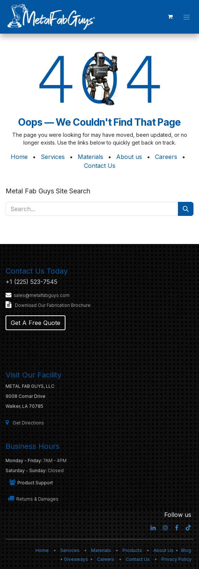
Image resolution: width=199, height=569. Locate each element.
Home (19, 156)
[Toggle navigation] (186, 17)
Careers (166, 156)
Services (53, 156)
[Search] (185, 209)
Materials (90, 156)
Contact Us (99, 165)
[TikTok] (188, 527)
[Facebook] (176, 527)
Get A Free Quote (35, 322)
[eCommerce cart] (170, 16)
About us (129, 156)
